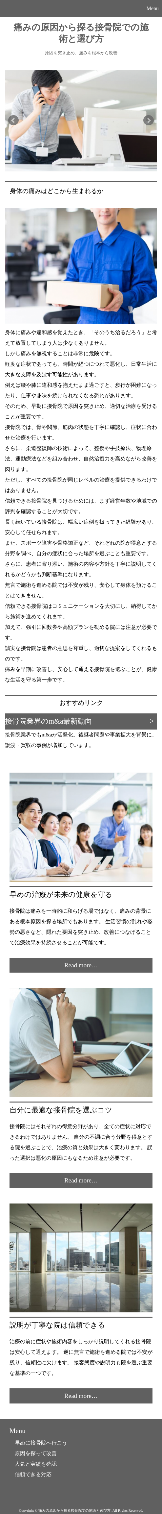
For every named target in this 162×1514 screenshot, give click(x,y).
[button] (81, 8)
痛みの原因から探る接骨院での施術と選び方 (81, 33)
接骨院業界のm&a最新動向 (48, 721)
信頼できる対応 (33, 1474)
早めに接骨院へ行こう (41, 1443)
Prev (13, 120)
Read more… (81, 965)
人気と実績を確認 (36, 1464)
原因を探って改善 (36, 1453)
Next (148, 120)
